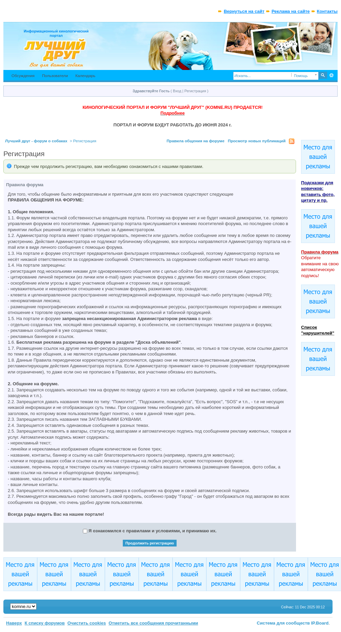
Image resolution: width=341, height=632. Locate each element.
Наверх (14, 623)
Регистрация (195, 91)
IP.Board (320, 623)
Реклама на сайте (291, 11)
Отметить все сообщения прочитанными (153, 623)
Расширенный (331, 75)
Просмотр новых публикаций (257, 141)
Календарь (85, 75)
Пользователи (55, 75)
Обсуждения (23, 75)
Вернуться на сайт (244, 11)
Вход (177, 91)
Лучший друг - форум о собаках (36, 141)
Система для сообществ (283, 623)
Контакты (327, 11)
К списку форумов (45, 623)
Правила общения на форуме (195, 141)
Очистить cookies (86, 623)
